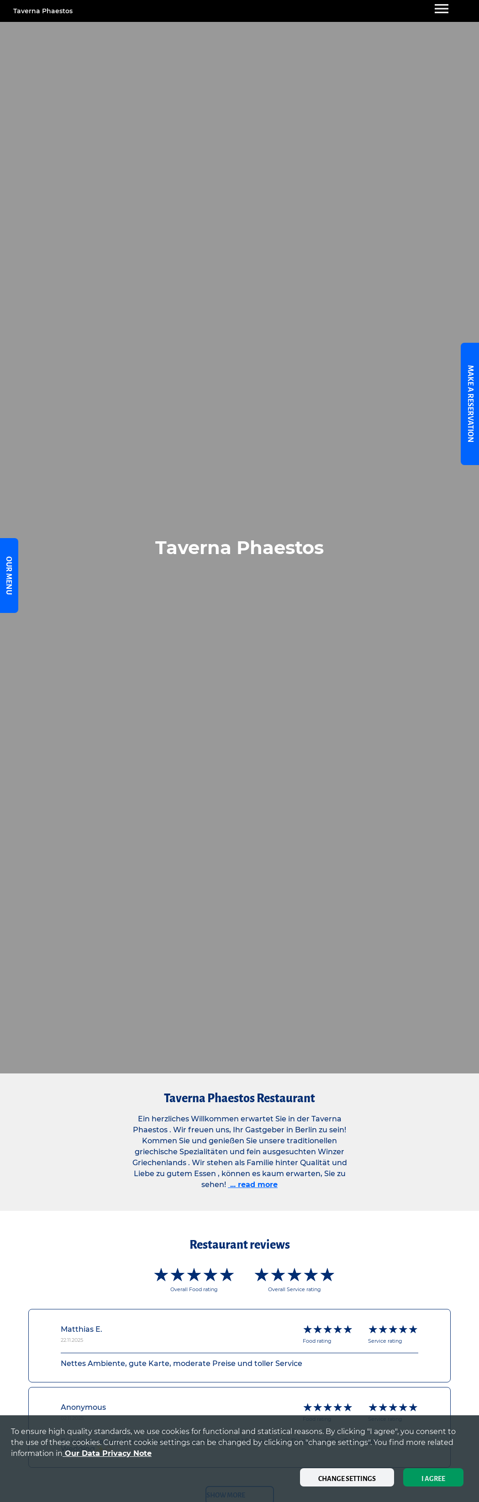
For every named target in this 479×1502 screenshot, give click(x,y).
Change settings (347, 1478)
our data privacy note (107, 1453)
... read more (253, 1184)
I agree (433, 1478)
